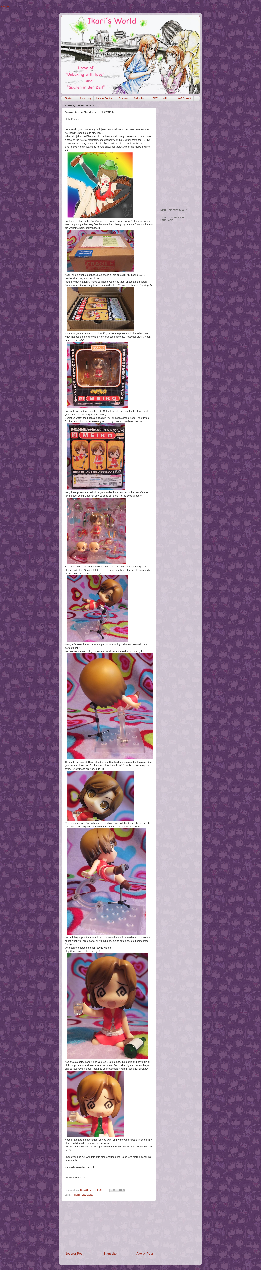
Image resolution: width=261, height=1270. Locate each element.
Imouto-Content (104, 98)
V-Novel (167, 98)
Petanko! (123, 98)
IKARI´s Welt (184, 98)
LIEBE (154, 98)
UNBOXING (88, 1195)
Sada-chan (139, 98)
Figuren (76, 1195)
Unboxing (85, 98)
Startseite (70, 98)
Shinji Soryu (86, 1190)
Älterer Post (144, 1253)
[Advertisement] (109, 1226)
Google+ (4, 6)
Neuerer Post (74, 1253)
